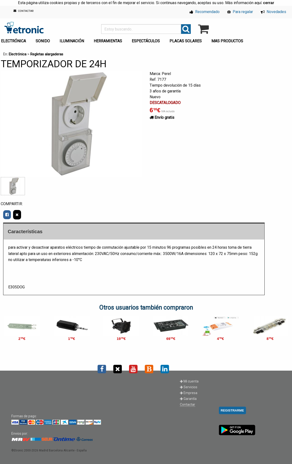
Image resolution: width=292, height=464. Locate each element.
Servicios (188, 387)
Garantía (188, 399)
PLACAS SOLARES (185, 41)
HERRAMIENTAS (108, 41)
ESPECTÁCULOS (146, 41)
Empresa (188, 393)
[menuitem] (44, 40)
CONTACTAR (24, 11)
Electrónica (17, 54)
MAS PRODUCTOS (227, 41)
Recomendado (205, 11)
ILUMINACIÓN (72, 41)
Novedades (273, 11)
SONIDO (43, 41)
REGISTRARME (232, 410)
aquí (257, 2)
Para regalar (240, 11)
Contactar (187, 404)
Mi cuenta (189, 381)
